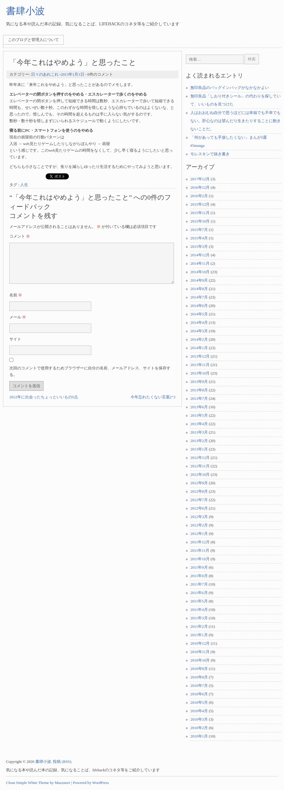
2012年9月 (199, 483)
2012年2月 (199, 525)
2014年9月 (199, 280)
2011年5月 (199, 601)
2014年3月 (199, 331)
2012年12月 (200, 458)
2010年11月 (200, 652)
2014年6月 (199, 306)
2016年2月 (199, 196)
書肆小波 (25, 10)
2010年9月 (199, 669)
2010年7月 (199, 686)
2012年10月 (200, 474)
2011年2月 (199, 626)
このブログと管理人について (33, 40)
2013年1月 (199, 449)
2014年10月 (200, 272)
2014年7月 (199, 297)
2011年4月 (199, 610)
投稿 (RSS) (62, 762)
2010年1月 (199, 736)
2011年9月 (199, 567)
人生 (24, 185)
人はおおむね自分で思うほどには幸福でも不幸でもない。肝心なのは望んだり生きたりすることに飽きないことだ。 (235, 121)
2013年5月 (199, 415)
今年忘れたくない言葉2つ (153, 404)
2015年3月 (199, 247)
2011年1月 (199, 635)
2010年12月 (200, 643)
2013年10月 (200, 373)
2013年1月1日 (72, 74)
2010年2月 (199, 728)
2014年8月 (199, 289)
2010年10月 (200, 660)
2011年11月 (199, 550)
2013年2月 (199, 441)
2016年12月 (200, 187)
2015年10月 (200, 221)
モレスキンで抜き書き (210, 154)
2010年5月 (199, 702)
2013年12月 (200, 356)
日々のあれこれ (45, 74)
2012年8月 (199, 491)
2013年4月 (199, 424)
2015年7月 (199, 230)
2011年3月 (199, 618)
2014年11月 (200, 263)
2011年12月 (200, 542)
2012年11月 (200, 466)
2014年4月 (199, 323)
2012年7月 (199, 500)
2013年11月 (200, 365)
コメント (19, 236)
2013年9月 (199, 382)
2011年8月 (199, 576)
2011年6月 (199, 593)
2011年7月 (199, 584)
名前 (15, 302)
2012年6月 (199, 508)
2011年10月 (200, 559)
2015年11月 (200, 213)
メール (17, 324)
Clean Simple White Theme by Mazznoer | (39, 783)
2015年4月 (199, 238)
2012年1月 (199, 534)
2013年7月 (199, 399)
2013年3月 (199, 432)
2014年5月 (199, 314)
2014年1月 (199, 348)
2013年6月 (199, 407)
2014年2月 (199, 339)
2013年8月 (199, 390)
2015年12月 (200, 204)
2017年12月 (200, 179)
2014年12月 (200, 255)
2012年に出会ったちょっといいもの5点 (43, 404)
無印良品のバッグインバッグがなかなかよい (229, 88)
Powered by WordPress (91, 783)
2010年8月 (199, 677)
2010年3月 (199, 719)
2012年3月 (199, 517)
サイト (15, 346)
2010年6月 (199, 694)
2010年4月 (199, 711)
